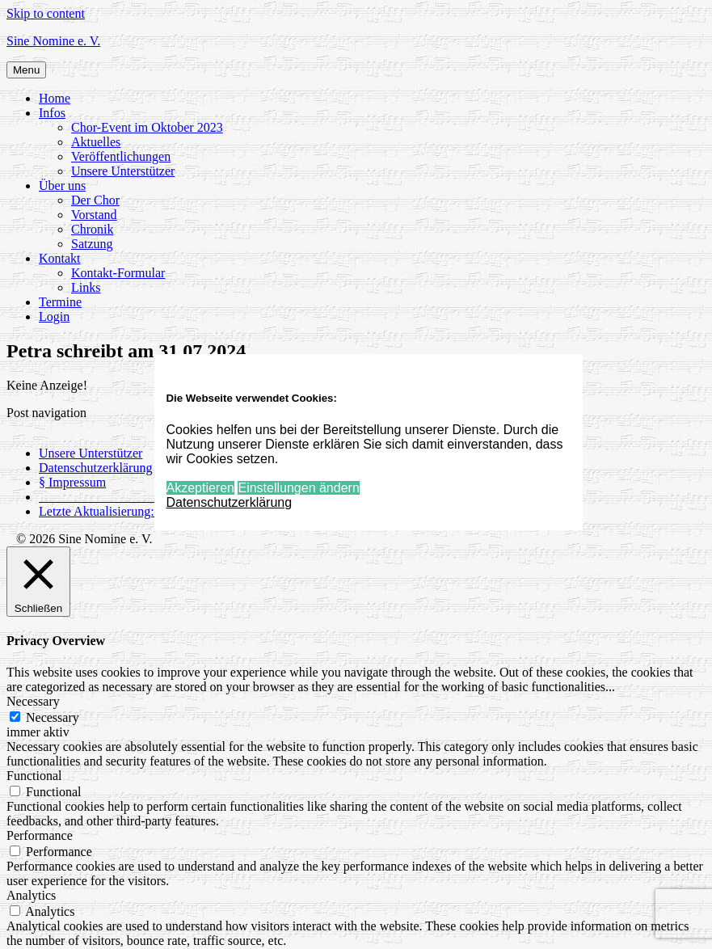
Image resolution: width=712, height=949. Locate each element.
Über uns (62, 185)
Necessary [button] (33, 701)
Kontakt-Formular (118, 273)
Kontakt (60, 258)
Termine (60, 302)
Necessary (52, 717)
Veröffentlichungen (121, 156)
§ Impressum (72, 482)
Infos (52, 113)
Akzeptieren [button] (200, 488)
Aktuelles (95, 142)
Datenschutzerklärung (95, 467)
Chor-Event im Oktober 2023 (147, 127)
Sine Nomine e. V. (53, 41)
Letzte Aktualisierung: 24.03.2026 (127, 511)
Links (85, 287)
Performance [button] (39, 835)
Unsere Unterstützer (123, 171)
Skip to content (45, 13)
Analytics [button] (31, 895)
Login (54, 316)
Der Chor (95, 200)
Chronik (92, 229)
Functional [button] (33, 775)
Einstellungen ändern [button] (298, 488)
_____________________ (107, 497)
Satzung (92, 244)
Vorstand (94, 214)
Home (54, 98)
